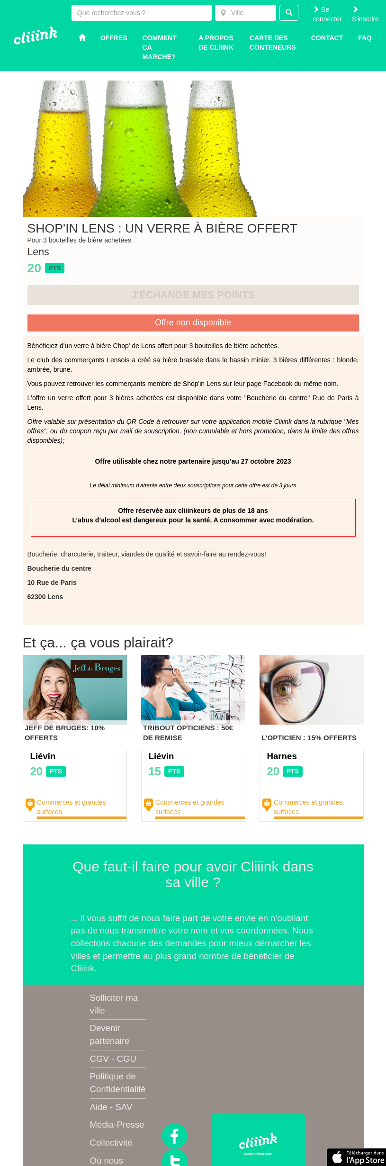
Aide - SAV (111, 1107)
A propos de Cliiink (215, 42)
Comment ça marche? (160, 47)
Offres (113, 38)
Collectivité (111, 1143)
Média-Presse (117, 1125)
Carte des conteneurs (273, 42)
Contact (327, 38)
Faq (365, 38)
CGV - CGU (113, 1059)
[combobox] (245, 13)
